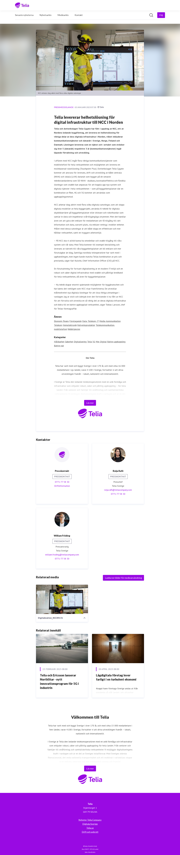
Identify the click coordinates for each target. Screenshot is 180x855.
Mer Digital (101, 341)
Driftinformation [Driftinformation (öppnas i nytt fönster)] (62, 485)
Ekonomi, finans (61, 321)
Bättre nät (59, 345)
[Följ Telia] (161, 15)
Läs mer (90, 402)
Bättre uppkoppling (116, 341)
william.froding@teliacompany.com (62, 554)
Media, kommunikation (110, 321)
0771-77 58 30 (62, 481)
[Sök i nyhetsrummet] (151, 15)
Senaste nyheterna (24, 15)
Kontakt (79, 15)
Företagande (75, 321)
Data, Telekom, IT (90, 321)
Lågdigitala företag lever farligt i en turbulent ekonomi (116, 677)
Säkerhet (69, 341)
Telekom (58, 325)
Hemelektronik (70, 325)
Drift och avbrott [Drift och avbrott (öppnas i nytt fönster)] (90, 832)
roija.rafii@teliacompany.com (118, 489)
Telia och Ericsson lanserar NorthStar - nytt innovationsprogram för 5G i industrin (59, 681)
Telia (89, 341)
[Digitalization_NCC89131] (62, 599)
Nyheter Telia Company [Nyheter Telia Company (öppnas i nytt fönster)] (90, 820)
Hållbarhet (59, 341)
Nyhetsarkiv (46, 15)
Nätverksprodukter (86, 325)
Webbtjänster (74, 329)
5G (93, 341)
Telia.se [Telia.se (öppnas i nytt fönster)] (90, 828)
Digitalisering (80, 341)
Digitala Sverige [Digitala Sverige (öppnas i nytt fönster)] (90, 824)
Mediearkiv (63, 15)
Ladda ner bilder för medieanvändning (123, 577)
